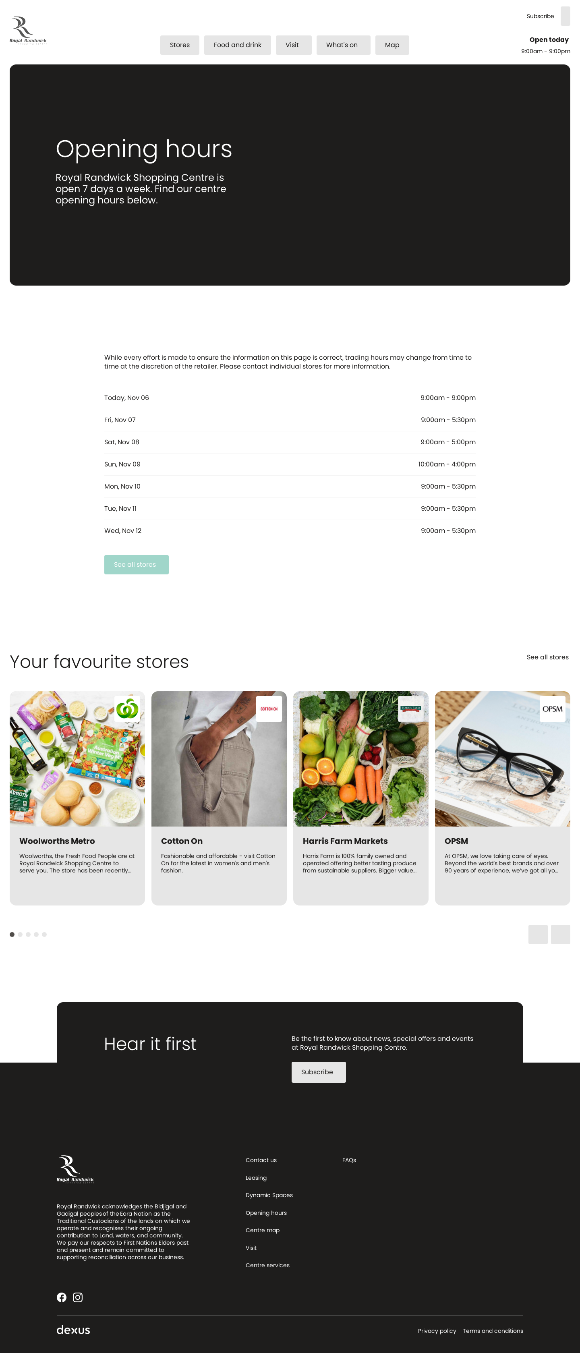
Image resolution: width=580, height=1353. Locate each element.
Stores (180, 45)
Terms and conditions (493, 1331)
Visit (297, 45)
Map (392, 45)
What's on (346, 45)
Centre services (268, 1265)
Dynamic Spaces (269, 1195)
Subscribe (540, 16)
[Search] (565, 16)
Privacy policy (437, 1331)
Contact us (261, 1160)
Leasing (256, 1178)
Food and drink (237, 45)
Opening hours (266, 1213)
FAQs (349, 1160)
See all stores (140, 564)
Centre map (263, 1230)
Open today (550, 39)
